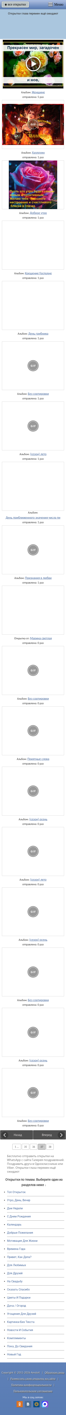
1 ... (17, 1146)
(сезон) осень (38, 819)
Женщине (38, 92)
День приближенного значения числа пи (33, 517)
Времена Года (16, 1249)
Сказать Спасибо (18, 1289)
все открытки (15, 4)
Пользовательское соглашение (33, 1391)
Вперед (47, 1135)
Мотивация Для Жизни (22, 1240)
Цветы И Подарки (18, 1297)
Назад (18, 1135)
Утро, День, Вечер (18, 1200)
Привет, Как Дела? (19, 1257)
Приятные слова (38, 759)
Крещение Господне (38, 273)
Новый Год (14, 1354)
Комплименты (16, 1338)
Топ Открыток (16, 1192)
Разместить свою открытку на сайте (33, 1379)
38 (50, 1146)
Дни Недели (15, 1208)
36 (33, 1146)
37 (41, 1146)
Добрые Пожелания (20, 1232)
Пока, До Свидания (19, 1346)
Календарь (14, 1224)
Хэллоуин (38, 152)
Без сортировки (38, 393)
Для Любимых (16, 1265)
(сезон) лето (38, 454)
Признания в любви (38, 578)
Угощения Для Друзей (21, 1314)
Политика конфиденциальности (31, 1385)
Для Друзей (15, 1273)
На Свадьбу (15, 1281)
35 (25, 1146)
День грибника (38, 333)
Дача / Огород (16, 1305)
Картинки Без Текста (20, 1322)
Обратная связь (54, 1372)
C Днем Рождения (19, 1216)
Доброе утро (38, 213)
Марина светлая (41, 638)
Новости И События (20, 1330)
